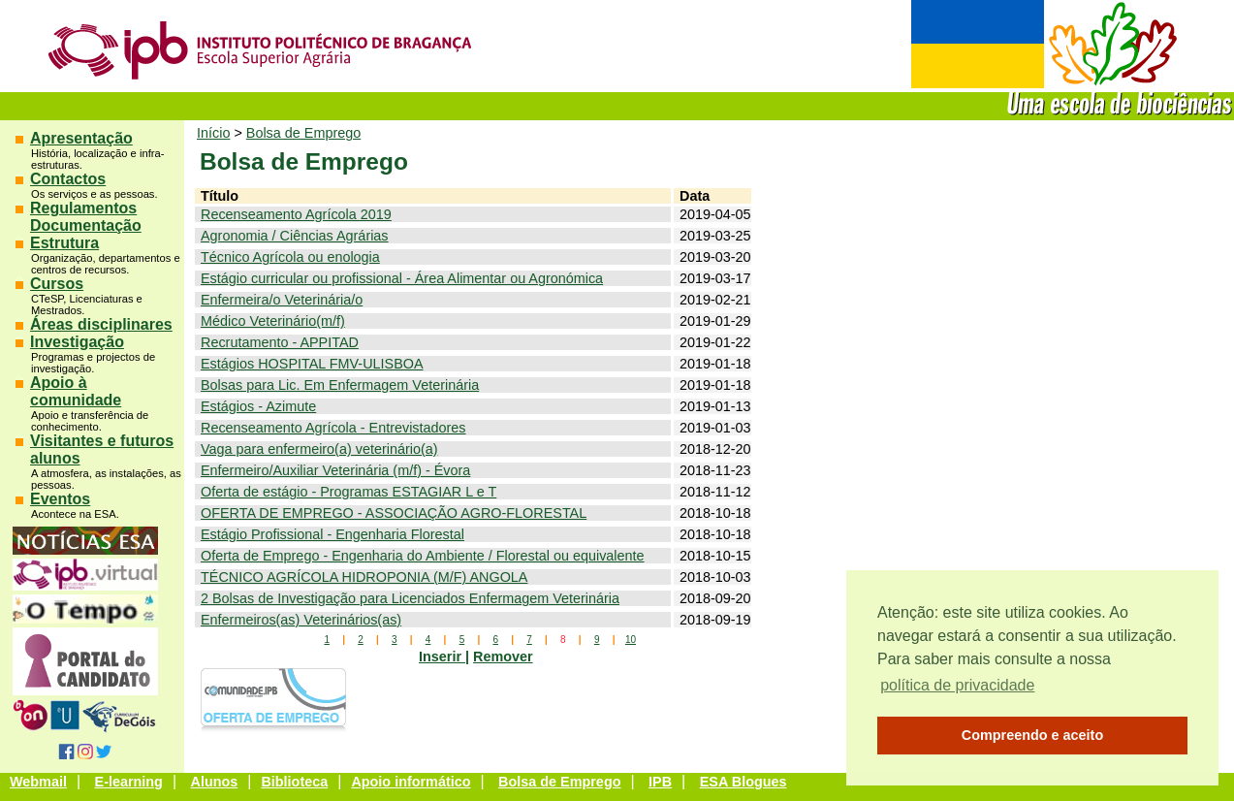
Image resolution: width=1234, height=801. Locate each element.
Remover (503, 656)
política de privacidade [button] (957, 685)
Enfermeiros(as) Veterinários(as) (301, 619)
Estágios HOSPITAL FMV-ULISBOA (312, 363)
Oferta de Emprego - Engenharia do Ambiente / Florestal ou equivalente (423, 555)
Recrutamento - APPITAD (280, 342)
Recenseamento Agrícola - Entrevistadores (333, 427)
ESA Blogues (743, 781)
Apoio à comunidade (75, 391)
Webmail (38, 781)
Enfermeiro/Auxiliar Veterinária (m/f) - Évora (335, 470)
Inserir (442, 656)
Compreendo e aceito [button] (1032, 735)
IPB (660, 781)
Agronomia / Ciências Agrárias (295, 235)
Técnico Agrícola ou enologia (290, 257)
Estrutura (64, 243)
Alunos (214, 781)
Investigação (77, 342)
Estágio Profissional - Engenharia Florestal (332, 534)
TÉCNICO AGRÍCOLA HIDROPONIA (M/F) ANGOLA (364, 577)
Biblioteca (294, 781)
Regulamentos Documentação (86, 217)
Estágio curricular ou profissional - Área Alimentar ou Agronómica (402, 278)
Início (213, 133)
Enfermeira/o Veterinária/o (282, 299)
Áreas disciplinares (101, 324)
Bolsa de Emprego (303, 133)
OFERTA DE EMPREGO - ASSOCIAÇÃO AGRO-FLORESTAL (393, 513)
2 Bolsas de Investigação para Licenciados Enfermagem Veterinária (410, 598)
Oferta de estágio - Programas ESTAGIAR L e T (348, 491)
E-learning (129, 781)
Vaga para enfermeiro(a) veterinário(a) (319, 449)
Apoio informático (410, 781)
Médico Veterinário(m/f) (273, 321)
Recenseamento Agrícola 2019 (296, 214)
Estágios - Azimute (258, 406)
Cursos (56, 283)
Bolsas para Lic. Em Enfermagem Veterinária (340, 385)
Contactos (68, 179)
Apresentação (81, 138)
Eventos (60, 499)
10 (630, 639)
